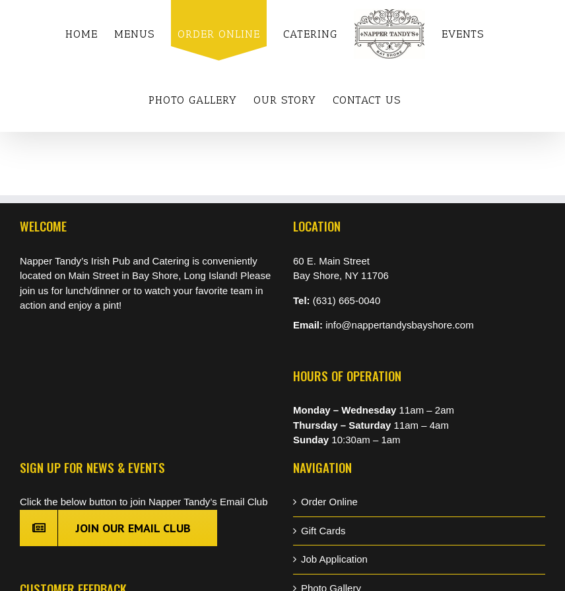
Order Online (329, 501)
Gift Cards (323, 530)
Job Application (334, 559)
